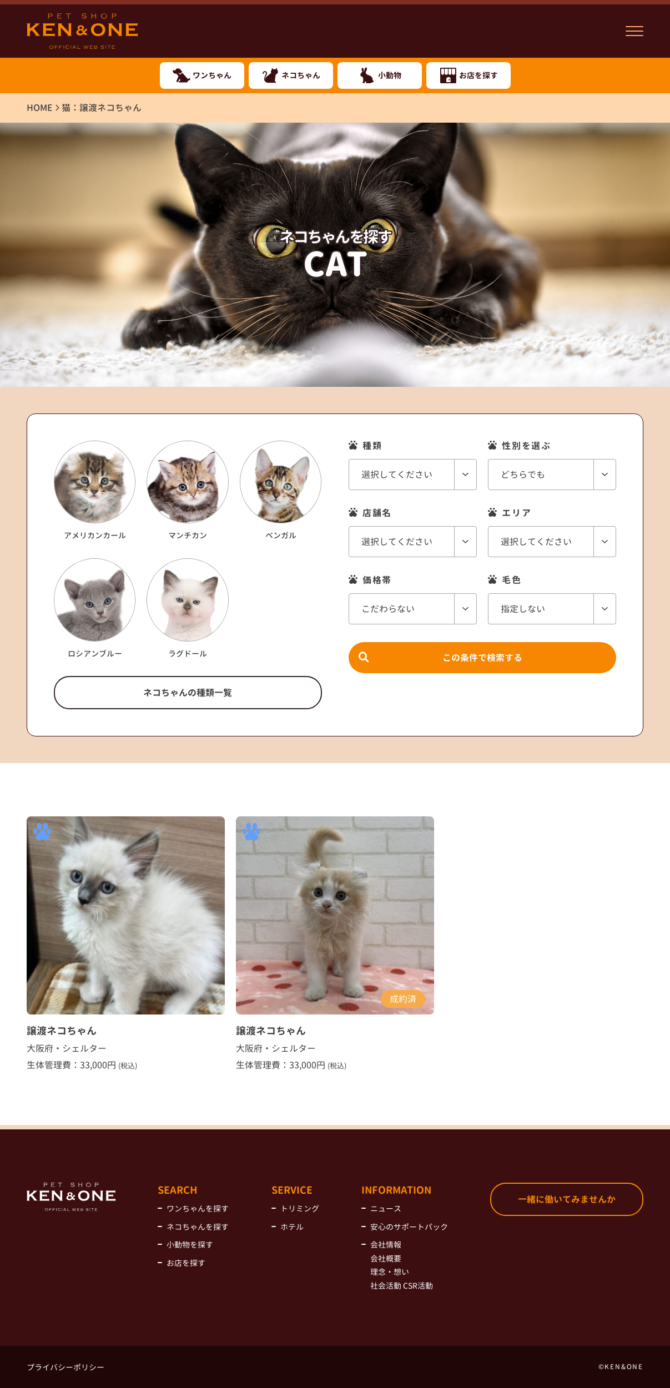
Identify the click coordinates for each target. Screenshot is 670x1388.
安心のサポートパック (409, 1227)
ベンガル (280, 491)
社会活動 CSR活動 (401, 1285)
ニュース (385, 1208)
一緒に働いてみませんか (567, 1199)
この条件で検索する (482, 649)
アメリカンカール (94, 491)
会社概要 (385, 1258)
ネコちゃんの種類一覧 (187, 693)
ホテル (292, 1227)
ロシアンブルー (94, 608)
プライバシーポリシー (65, 1367)
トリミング (299, 1208)
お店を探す (186, 1263)
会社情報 (385, 1244)
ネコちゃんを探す (198, 1227)
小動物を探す (190, 1244)
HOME (40, 108)
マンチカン (187, 491)
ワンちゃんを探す (198, 1208)
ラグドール (187, 608)
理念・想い (389, 1271)
